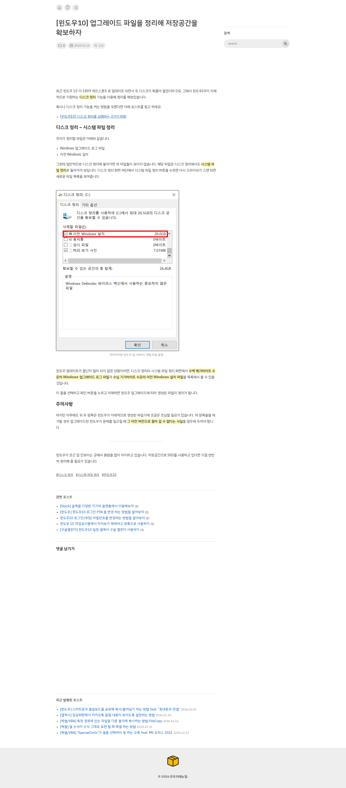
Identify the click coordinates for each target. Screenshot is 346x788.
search (286, 43)
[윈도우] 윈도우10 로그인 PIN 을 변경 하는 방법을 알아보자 (102, 512)
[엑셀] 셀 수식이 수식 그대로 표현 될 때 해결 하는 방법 (98, 726)
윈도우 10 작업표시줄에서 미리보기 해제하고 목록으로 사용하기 (105, 523)
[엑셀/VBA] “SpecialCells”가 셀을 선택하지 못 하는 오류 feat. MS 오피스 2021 (116, 732)
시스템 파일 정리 (88, 474)
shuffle (75, 7)
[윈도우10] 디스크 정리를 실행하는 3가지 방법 (93, 116)
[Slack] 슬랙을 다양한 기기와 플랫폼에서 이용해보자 (97, 506)
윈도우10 (110, 474)
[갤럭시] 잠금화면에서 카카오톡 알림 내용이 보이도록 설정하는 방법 (107, 715)
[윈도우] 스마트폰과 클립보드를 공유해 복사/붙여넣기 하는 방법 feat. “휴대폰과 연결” (120, 709)
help (67, 7)
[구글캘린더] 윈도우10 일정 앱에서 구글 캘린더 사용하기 (99, 529)
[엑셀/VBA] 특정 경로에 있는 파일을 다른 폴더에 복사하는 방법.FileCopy (111, 721)
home (59, 7)
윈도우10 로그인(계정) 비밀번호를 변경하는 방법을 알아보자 (102, 518)
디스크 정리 (65, 474)
